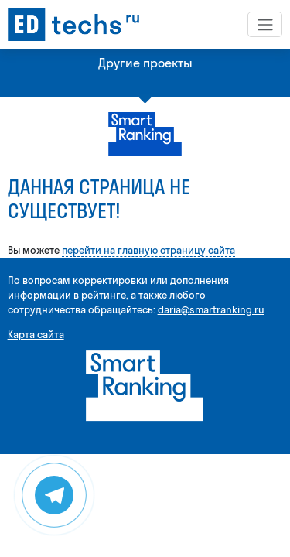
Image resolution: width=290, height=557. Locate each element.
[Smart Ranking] (145, 384)
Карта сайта (36, 334)
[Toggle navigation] (264, 24)
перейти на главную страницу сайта (148, 250)
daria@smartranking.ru (211, 309)
